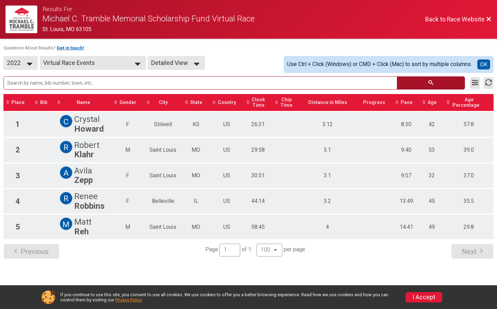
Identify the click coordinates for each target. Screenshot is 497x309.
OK (483, 64)
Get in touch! (70, 47)
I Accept (423, 297)
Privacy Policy (128, 299)
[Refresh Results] (489, 83)
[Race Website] (24, 19)
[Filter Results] (475, 83)
